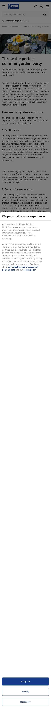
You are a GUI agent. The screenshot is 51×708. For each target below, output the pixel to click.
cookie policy (29, 270)
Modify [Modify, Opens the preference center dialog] (25, 691)
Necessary (25, 702)
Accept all (25, 681)
